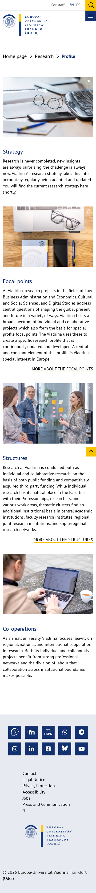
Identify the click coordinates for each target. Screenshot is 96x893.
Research (44, 56)
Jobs (26, 798)
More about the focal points (62, 369)
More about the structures (63, 539)
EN (71, 4)
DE (78, 4)
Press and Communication (46, 804)
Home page (15, 56)
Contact (29, 773)
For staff (57, 4)
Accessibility (34, 792)
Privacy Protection (39, 785)
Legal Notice (34, 779)
